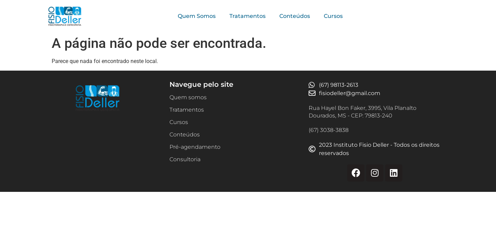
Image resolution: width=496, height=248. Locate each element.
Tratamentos (247, 16)
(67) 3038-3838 (329, 130)
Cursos (333, 16)
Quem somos (188, 97)
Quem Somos (197, 16)
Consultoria (184, 159)
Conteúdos (294, 16)
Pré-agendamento (194, 147)
